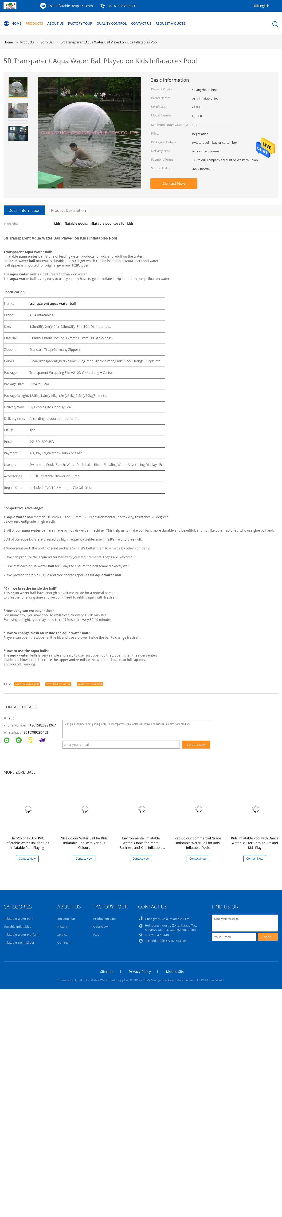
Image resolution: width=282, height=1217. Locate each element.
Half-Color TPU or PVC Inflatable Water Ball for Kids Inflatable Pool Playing (27, 843)
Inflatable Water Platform (21, 934)
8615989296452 (36, 732)
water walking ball (27, 684)
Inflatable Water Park (18, 918)
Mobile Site (175, 971)
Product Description (68, 210)
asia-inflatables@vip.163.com (70, 6)
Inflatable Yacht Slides (19, 942)
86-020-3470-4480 (122, 6)
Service (62, 934)
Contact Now (174, 183)
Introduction (66, 918)
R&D (96, 934)
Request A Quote (171, 23)
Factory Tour (80, 23)
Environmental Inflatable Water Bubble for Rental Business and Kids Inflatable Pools (141, 845)
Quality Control (112, 23)
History (62, 926)
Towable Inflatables (17, 926)
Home (12, 23)
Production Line (104, 918)
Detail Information (24, 210)
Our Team (64, 942)
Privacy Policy (140, 971)
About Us (55, 23)
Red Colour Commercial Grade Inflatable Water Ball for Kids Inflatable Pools (198, 843)
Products (34, 23)
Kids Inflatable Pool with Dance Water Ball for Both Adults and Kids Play (254, 843)
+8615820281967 (43, 725)
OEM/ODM (101, 926)
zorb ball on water (58, 684)
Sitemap (107, 971)
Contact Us (142, 23)
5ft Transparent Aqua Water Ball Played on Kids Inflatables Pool (109, 42)
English (263, 6)
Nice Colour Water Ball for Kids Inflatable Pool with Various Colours (84, 843)
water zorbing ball (90, 684)
